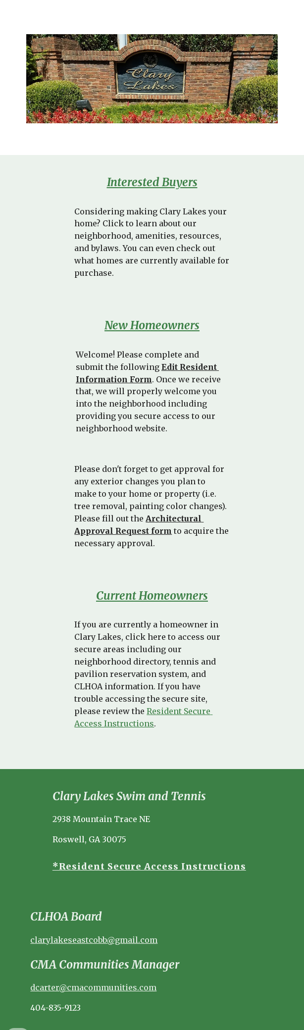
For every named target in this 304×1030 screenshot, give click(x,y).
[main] (151, 182)
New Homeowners (152, 325)
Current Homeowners (152, 596)
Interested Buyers (152, 182)
